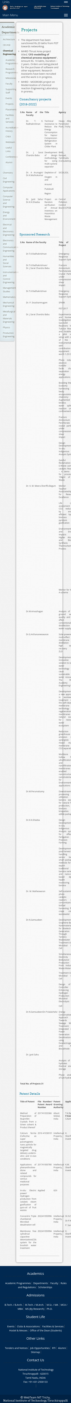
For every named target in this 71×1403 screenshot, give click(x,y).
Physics (6, 327)
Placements (11, 109)
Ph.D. (50, 1308)
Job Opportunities (40, 1348)
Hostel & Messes (18, 1330)
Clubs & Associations (28, 1326)
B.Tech (8, 1304)
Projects (9, 103)
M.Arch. (40, 1304)
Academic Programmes (12, 61)
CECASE (7, 44)
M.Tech (29, 1304)
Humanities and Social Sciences (8, 261)
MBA (20, 1308)
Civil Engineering (8, 180)
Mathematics (9, 296)
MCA (63, 1304)
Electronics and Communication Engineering (10, 245)
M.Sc (49, 1304)
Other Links (35, 1338)
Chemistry (8, 172)
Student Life (35, 1316)
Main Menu (10, 15)
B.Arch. (19, 1304)
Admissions (35, 1295)
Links (6, 2)
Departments (40, 1283)
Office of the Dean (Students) (46, 1330)
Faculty (9, 83)
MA (56, 1304)
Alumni (9, 162)
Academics (35, 1273)
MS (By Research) (34, 1308)
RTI (54, 1348)
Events (9, 98)
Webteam (10, 142)
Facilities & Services (53, 1326)
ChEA (8, 136)
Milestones (11, 78)
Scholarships (45, 1287)
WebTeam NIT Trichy (37, 1397)
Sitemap (35, 1352)
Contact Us (35, 1360)
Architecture (9, 39)
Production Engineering (8, 334)
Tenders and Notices (16, 1348)
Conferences (12, 156)
